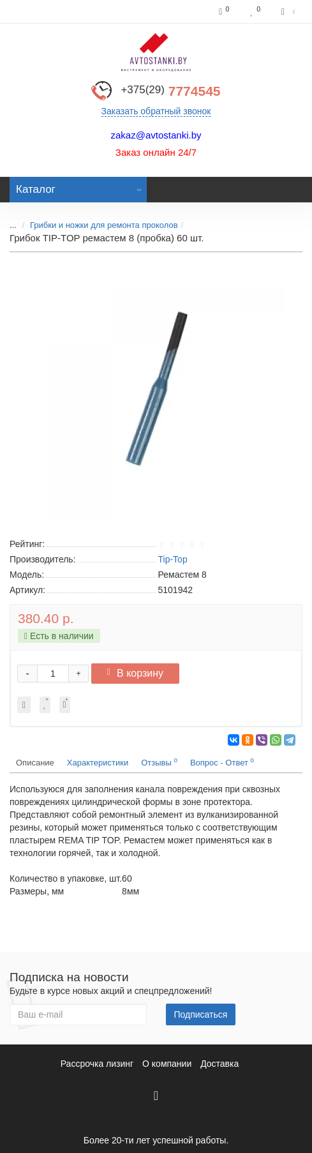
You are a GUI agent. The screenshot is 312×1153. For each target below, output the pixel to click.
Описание (35, 762)
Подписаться (201, 1014)
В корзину (135, 673)
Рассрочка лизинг (97, 1064)
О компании (166, 1064)
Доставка (219, 1064)
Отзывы (159, 762)
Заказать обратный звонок (156, 111)
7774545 (170, 91)
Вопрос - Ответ (222, 762)
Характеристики (97, 762)
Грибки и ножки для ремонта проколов (104, 225)
